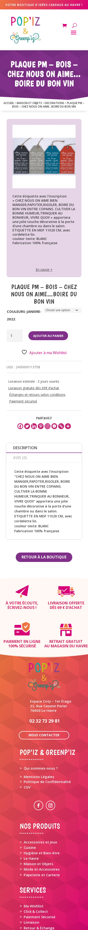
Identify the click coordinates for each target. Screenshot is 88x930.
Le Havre (31, 824)
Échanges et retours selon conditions (37, 394)
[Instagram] (47, 426)
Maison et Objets (38, 829)
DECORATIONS (54, 103)
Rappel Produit (36, 899)
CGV (27, 753)
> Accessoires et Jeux (38, 808)
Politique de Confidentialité (47, 747)
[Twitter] (27, 426)
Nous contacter (44, 701)
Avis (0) (20, 457)
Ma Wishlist (33, 872)
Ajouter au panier (48, 336)
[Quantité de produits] (15, 335)
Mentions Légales (39, 742)
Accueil (9, 103)
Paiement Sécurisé (39, 882)
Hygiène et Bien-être (42, 819)
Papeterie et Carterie (42, 840)
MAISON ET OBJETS (29, 103)
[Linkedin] (34, 426)
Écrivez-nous (21, 607)
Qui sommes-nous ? (41, 734)
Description (25, 447)
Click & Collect (36, 877)
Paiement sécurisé (23, 401)
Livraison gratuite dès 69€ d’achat (33, 388)
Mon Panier (33, 907)
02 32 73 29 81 (44, 687)
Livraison (31, 888)
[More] (68, 426)
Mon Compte (35, 912)
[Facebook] (20, 426)
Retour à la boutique (44, 557)
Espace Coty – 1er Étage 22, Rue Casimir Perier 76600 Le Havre (50, 672)
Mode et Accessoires (42, 835)
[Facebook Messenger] (54, 426)
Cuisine (30, 813)
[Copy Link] (61, 426)
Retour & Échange (39, 894)
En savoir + (44, 269)
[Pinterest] (41, 426)
